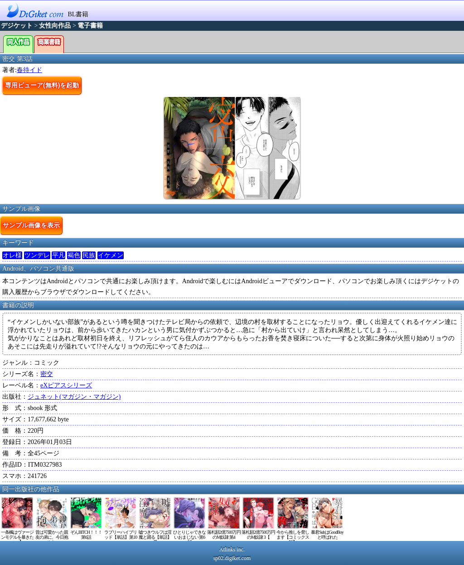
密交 (46, 374)
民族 (88, 255)
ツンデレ (37, 255)
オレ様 (12, 255)
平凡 (58, 255)
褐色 (74, 255)
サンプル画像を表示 (31, 225)
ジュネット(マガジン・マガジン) (74, 396)
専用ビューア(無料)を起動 (42, 85)
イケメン (110, 255)
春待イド (29, 70)
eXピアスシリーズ (66, 385)
